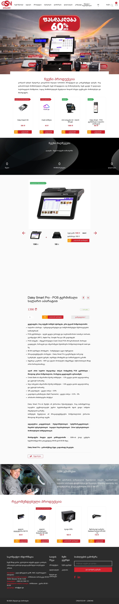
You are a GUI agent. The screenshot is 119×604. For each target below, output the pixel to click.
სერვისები (47, 5)
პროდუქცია (38, 5)
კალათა (65, 570)
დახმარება (57, 5)
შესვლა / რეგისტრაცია (87, 4)
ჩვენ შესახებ (18, 5)
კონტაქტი (78, 5)
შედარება (35, 456)
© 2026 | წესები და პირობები (18, 601)
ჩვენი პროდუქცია (59, 79)
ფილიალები (68, 5)
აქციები (28, 5)
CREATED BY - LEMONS (84, 601)
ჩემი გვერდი (67, 565)
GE (98, 5)
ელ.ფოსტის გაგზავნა (93, 569)
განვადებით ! (80, 317)
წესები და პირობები (53, 575)
